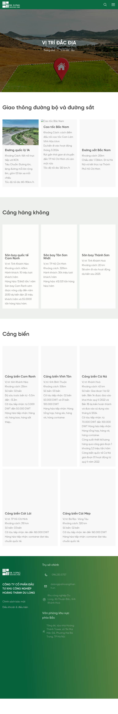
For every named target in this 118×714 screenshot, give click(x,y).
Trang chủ (49, 50)
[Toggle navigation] (112, 4)
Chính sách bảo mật (13, 615)
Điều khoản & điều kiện (15, 620)
